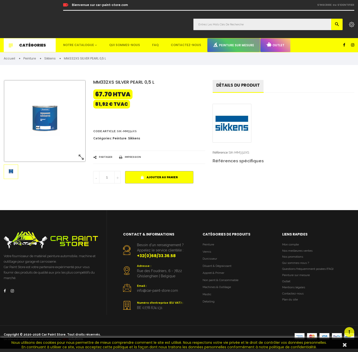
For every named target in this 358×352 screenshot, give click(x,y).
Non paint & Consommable (223, 284)
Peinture (120, 139)
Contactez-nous (186, 45)
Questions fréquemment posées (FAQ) (310, 273)
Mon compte (291, 246)
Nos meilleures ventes (298, 253)
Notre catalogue (78, 45)
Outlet (275, 44)
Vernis (207, 254)
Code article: (105, 132)
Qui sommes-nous (124, 45)
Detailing (209, 307)
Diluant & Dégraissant (219, 269)
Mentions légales (294, 293)
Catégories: (102, 139)
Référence (220, 154)
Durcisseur (211, 261)
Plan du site (290, 307)
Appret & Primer (215, 276)
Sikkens (134, 139)
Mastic (207, 299)
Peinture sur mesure (233, 44)
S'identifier (345, 4)
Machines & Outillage (218, 291)
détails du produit (239, 86)
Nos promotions (294, 260)
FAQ (155, 45)
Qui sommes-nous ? (297, 266)
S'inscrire (324, 4)
